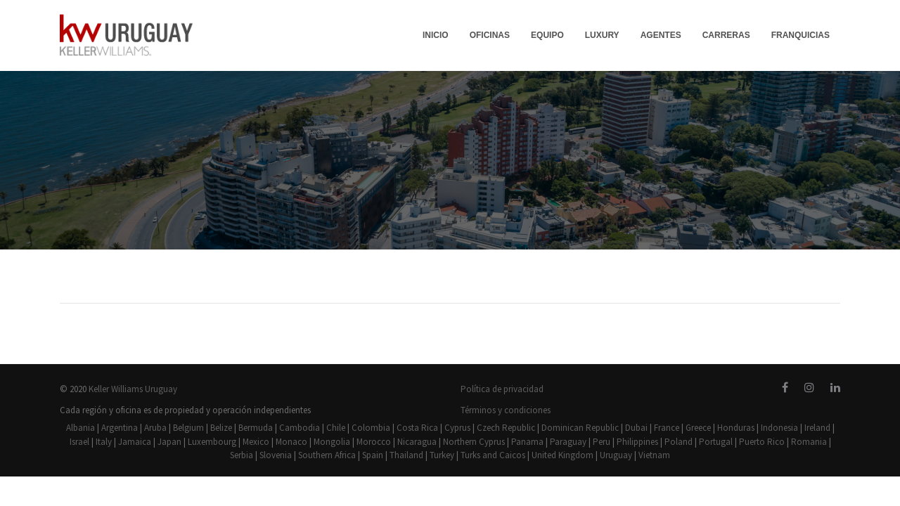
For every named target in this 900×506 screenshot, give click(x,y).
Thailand (406, 455)
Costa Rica (417, 428)
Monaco (291, 442)
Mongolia (332, 442)
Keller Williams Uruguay (133, 389)
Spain (372, 455)
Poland (678, 442)
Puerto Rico (762, 442)
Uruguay (616, 455)
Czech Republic (506, 428)
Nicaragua (417, 442)
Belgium (188, 428)
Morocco (373, 442)
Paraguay (568, 442)
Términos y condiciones (506, 410)
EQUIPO (547, 35)
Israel (79, 442)
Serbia (241, 455)
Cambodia (299, 428)
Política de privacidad (502, 389)
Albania (80, 428)
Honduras (735, 428)
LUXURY (602, 35)
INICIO (436, 35)
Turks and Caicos (493, 455)
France (666, 428)
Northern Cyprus (474, 442)
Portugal (716, 442)
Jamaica (134, 442)
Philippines (637, 442)
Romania (809, 442)
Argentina (119, 428)
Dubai (636, 428)
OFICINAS (490, 35)
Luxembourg (212, 442)
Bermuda (255, 428)
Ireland (817, 428)
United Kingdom (562, 455)
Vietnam (654, 455)
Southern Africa (327, 455)
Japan (169, 442)
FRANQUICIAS (800, 35)
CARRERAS (726, 35)
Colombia (371, 428)
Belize (221, 428)
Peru (601, 442)
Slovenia (275, 455)
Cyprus (457, 428)
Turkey (442, 455)
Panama (527, 442)
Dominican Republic (580, 428)
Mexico (256, 442)
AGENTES (661, 35)
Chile (335, 428)
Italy (104, 442)
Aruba (155, 428)
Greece (698, 428)
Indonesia (779, 428)
